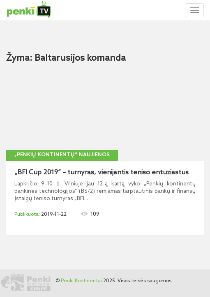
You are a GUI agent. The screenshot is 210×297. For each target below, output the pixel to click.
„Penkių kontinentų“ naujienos (62, 155)
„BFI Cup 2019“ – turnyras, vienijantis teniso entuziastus (101, 172)
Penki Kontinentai (81, 281)
